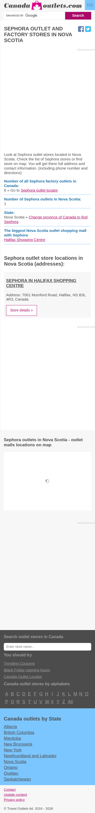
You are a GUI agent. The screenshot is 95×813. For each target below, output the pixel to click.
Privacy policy (14, 800)
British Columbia (19, 732)
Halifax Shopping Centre (24, 239)
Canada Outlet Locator (23, 676)
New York (13, 750)
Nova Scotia (15, 761)
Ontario (10, 767)
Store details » (21, 310)
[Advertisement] (47, 99)
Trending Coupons (19, 663)
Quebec (11, 773)
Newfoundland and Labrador (30, 755)
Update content (15, 795)
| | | (89, 5)
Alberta (10, 726)
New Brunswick (18, 744)
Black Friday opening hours (27, 670)
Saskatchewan (17, 779)
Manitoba (12, 738)
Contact (10, 789)
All (70, 701)
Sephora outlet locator (39, 190)
